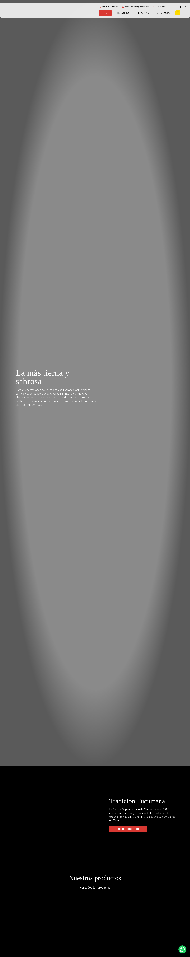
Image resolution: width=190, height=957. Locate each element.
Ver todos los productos (95, 887)
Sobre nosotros (128, 829)
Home (105, 13)
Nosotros (123, 13)
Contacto (163, 13)
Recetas (143, 13)
